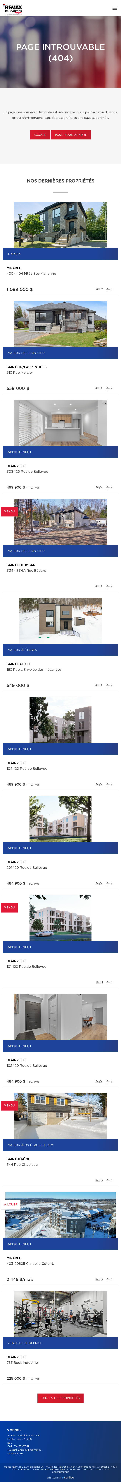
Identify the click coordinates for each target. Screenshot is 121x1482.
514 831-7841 (21, 1446)
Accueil (40, 135)
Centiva (68, 1477)
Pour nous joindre (71, 135)
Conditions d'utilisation (81, 1470)
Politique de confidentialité (48, 1470)
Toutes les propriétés (60, 1398)
